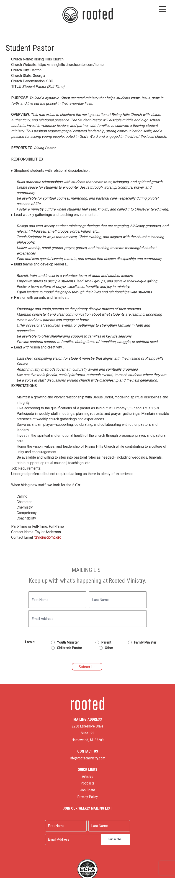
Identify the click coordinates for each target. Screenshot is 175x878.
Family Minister (145, 642)
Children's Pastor (69, 648)
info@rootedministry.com (87, 758)
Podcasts (87, 783)
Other (109, 648)
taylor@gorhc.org (47, 537)
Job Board (87, 790)
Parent (106, 642)
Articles (87, 776)
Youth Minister (68, 642)
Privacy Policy (87, 797)
